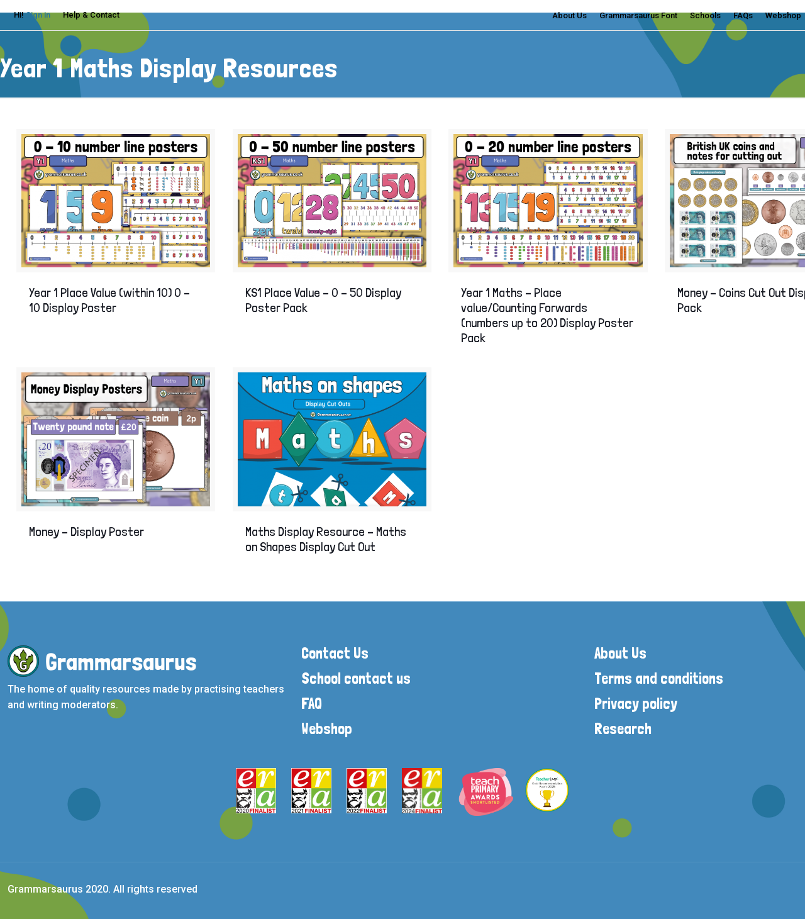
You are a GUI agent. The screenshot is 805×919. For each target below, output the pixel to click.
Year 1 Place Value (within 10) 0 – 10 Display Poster (109, 300)
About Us (569, 15)
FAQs (743, 15)
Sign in (38, 14)
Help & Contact (91, 14)
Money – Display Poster (86, 531)
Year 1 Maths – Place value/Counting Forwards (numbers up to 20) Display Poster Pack (547, 315)
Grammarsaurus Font (638, 15)
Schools (705, 15)
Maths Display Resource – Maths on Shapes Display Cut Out (325, 539)
